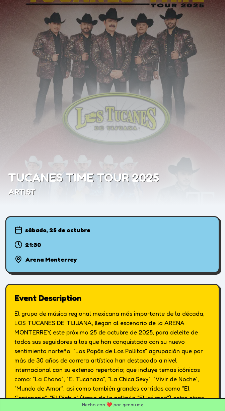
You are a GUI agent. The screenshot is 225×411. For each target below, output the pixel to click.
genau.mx (133, 404)
